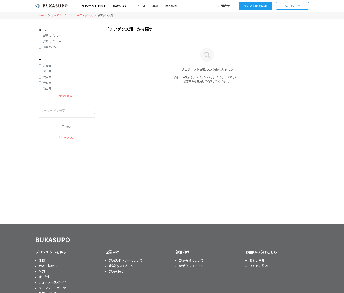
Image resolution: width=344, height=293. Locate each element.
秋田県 (47, 88)
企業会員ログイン (121, 266)
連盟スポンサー (52, 47)
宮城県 (47, 83)
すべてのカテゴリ (61, 15)
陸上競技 (45, 277)
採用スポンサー (52, 41)
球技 (42, 260)
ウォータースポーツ (52, 282)
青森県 (47, 71)
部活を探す (116, 271)
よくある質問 (258, 266)
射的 (42, 271)
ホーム (43, 15)
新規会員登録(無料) (255, 6)
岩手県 (47, 77)
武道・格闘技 (48, 266)
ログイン (292, 6)
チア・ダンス (85, 15)
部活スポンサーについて (126, 260)
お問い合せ (257, 260)
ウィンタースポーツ (52, 288)
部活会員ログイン (191, 266)
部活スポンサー (52, 35)
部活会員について (191, 260)
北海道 (47, 65)
